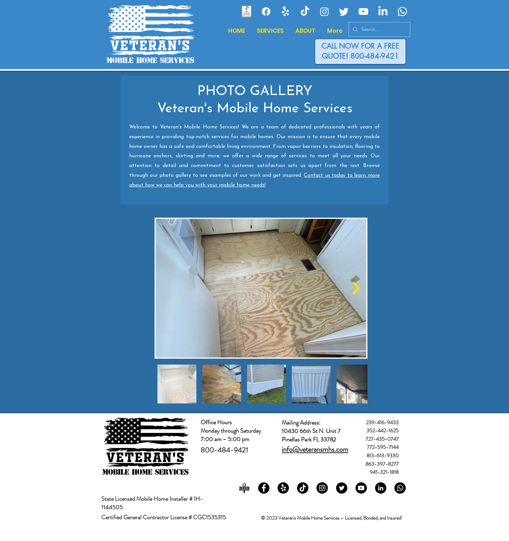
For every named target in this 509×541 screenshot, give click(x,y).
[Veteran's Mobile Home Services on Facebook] (263, 488)
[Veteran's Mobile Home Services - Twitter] (344, 11)
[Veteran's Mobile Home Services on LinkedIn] (380, 488)
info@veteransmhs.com (315, 449)
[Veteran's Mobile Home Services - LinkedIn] (383, 11)
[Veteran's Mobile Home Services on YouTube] (361, 488)
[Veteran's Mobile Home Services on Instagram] (322, 488)
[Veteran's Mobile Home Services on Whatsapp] (400, 488)
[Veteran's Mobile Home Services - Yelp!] (285, 11)
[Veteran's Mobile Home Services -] (305, 11)
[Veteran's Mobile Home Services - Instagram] (324, 11)
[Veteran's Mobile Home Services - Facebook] (266, 11)
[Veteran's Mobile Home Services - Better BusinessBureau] (246, 11)
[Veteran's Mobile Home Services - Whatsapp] (402, 11)
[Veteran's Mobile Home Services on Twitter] (341, 488)
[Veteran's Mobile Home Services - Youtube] (363, 11)
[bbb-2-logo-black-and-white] (244, 488)
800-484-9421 (374, 56)
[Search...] (378, 29)
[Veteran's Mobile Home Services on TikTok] (302, 488)
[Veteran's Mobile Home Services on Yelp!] (283, 488)
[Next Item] (356, 288)
